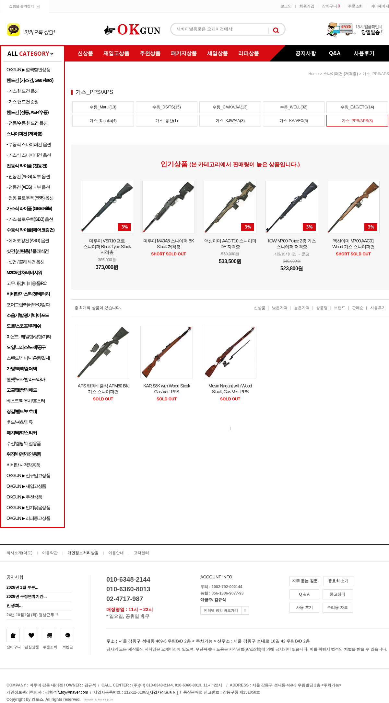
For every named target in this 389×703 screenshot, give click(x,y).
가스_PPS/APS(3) (357, 120)
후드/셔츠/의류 (19, 422)
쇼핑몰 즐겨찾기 (21, 6)
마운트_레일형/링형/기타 (28, 336)
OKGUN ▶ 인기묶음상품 (28, 507)
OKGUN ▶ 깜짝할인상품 (28, 69)
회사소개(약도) (19, 553)
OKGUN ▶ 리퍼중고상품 (28, 518)
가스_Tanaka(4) (103, 120)
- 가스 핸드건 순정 (22, 101)
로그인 (286, 6)
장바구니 (331, 6)
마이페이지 (380, 6)
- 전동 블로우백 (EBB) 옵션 (29, 197)
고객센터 (141, 553)
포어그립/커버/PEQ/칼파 (28, 304)
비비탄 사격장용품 (23, 464)
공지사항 (305, 53)
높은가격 (302, 308)
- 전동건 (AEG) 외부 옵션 (28, 176)
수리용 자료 (337, 607)
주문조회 (355, 6)
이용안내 (116, 553)
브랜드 (340, 308)
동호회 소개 (338, 581)
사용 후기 (304, 607)
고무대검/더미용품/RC (26, 283)
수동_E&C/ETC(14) (357, 107)
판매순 (358, 308)
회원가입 (306, 6)
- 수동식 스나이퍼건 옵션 (28, 144)
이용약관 (50, 553)
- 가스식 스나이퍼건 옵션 (28, 155)
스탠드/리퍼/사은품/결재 (28, 358)
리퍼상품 (248, 53)
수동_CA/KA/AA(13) (230, 107)
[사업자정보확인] (163, 692)
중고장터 (337, 594)
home (313, 74)
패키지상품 (184, 53)
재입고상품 (116, 53)
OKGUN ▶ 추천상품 (24, 496)
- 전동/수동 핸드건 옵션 (27, 123)
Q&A (335, 53)
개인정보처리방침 (83, 553)
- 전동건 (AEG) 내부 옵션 (28, 187)
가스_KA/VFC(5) (293, 120)
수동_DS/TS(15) (166, 107)
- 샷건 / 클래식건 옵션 (25, 261)
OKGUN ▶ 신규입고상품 (28, 475)
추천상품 (150, 53)
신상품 (85, 53)
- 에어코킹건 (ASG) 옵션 (27, 240)
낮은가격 (280, 308)
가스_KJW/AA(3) (230, 120)
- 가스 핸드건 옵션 (22, 91)
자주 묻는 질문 (305, 581)
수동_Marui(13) (103, 107)
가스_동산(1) (166, 120)
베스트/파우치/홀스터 (25, 400)
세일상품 (217, 53)
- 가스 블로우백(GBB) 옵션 (29, 219)
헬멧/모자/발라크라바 (25, 379)
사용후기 (364, 53)
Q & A (304, 594)
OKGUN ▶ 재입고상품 (26, 486)
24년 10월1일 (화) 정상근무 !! (32, 615)
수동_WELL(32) (294, 107)
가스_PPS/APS (375, 74)
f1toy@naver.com (73, 692)
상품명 (322, 308)
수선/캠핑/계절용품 (23, 443)
